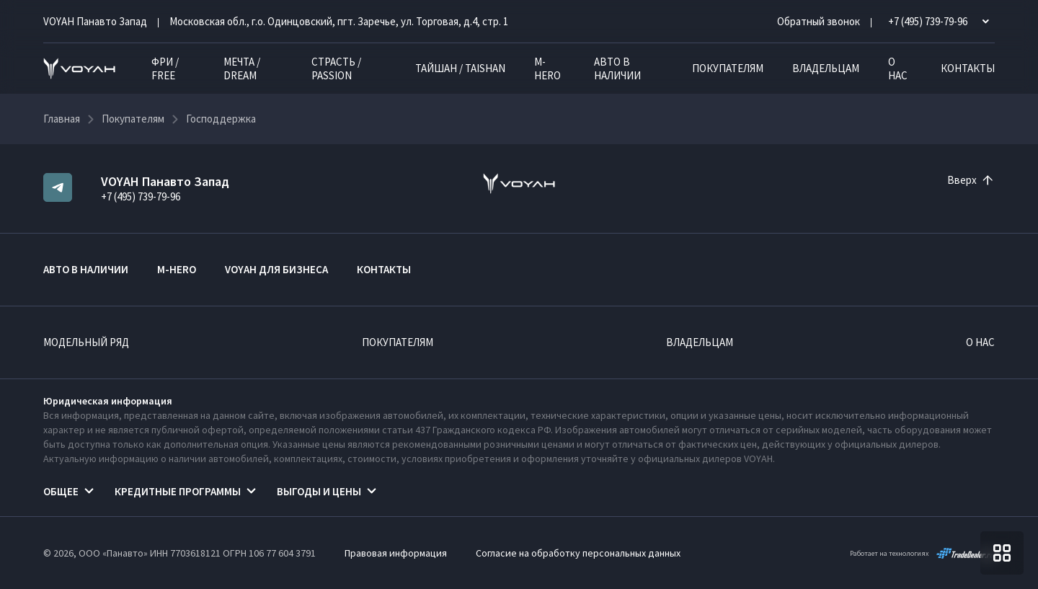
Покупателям (727, 68)
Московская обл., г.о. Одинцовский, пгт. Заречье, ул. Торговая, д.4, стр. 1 (338, 21)
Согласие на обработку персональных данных (578, 552)
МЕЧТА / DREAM (241, 68)
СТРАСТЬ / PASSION (336, 68)
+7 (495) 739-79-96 (140, 196)
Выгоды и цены (319, 491)
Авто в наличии (617, 68)
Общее (61, 491)
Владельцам (825, 68)
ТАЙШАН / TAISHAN (460, 68)
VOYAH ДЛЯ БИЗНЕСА (276, 269)
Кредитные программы (178, 491)
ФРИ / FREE (165, 68)
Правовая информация (396, 552)
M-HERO (547, 68)
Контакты (968, 68)
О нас (898, 68)
